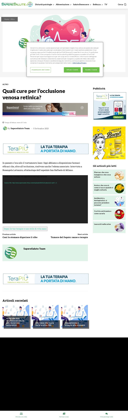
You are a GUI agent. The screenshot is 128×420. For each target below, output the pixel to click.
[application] (45, 199)
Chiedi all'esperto (14, 313)
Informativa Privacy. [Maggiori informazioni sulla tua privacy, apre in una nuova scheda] (79, 63)
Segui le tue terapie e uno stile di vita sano (25, 228)
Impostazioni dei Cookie (41, 70)
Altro (13, 19)
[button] (122, 4)
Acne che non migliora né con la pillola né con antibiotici (15, 321)
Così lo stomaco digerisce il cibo (19, 237)
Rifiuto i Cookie (72, 70)
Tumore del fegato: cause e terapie (69, 237)
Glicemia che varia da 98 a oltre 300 (45, 324)
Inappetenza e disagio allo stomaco (75, 324)
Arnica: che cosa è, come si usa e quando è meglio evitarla (103, 187)
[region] (64, 59)
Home (6, 19)
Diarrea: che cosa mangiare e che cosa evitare (102, 174)
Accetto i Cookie (91, 70)
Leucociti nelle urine (102, 224)
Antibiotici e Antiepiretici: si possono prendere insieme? (101, 201)
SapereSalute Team (20, 128)
